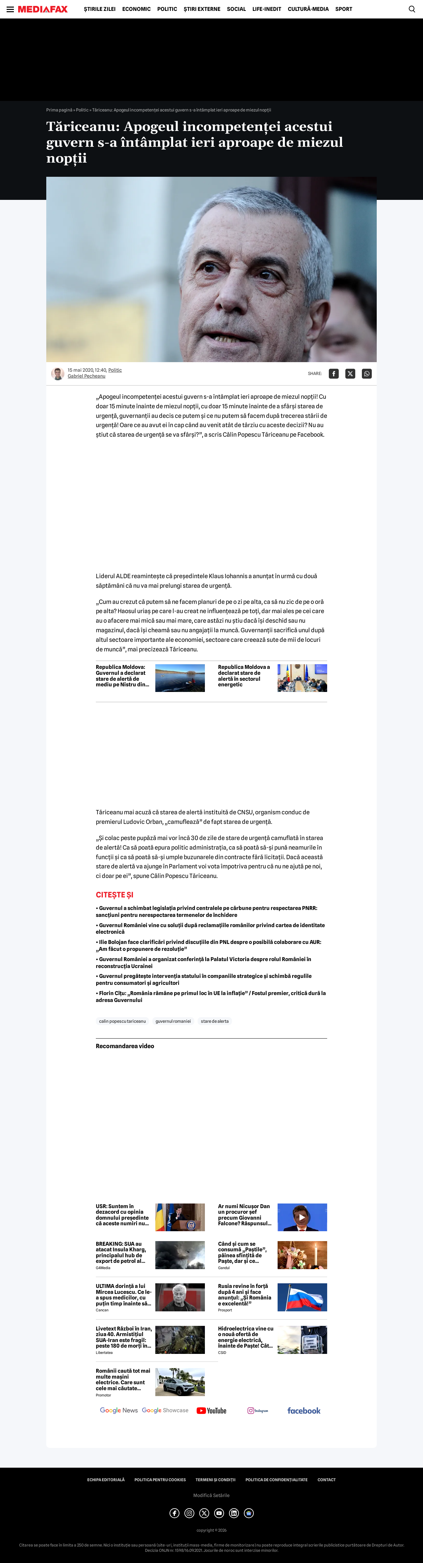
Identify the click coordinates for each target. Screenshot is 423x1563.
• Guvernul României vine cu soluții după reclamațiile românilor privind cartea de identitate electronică (210, 928)
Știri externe (202, 9)
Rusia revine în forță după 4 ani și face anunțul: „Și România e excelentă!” (244, 1294)
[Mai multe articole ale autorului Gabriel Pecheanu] (57, 373)
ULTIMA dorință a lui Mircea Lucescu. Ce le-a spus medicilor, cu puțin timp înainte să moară (124, 1294)
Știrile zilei (100, 9)
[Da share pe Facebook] (334, 374)
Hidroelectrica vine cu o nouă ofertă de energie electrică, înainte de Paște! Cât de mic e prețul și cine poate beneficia (246, 1337)
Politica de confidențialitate (277, 1480)
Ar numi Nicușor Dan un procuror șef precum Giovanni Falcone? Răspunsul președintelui (244, 1215)
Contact (327, 1480)
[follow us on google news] (119, 1411)
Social (236, 9)
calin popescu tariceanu (122, 1021)
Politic (167, 9)
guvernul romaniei (173, 1021)
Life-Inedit (266, 9)
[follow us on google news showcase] (165, 1411)
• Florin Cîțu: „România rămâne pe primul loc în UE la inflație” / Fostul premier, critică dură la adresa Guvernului (211, 996)
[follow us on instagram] (258, 1411)
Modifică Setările (211, 1495)
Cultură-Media (308, 9)
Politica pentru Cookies (160, 1480)
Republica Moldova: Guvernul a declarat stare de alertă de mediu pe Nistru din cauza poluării (120, 675)
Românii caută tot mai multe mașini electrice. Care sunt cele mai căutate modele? (123, 1379)
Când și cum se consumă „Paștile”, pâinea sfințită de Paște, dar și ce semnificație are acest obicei (246, 1252)
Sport (343, 9)
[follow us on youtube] (211, 1411)
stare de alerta (215, 1021)
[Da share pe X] (350, 374)
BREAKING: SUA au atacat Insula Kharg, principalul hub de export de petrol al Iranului (121, 1252)
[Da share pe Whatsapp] (367, 374)
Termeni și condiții (216, 1480)
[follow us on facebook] (304, 1411)
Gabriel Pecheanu (86, 376)
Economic (136, 9)
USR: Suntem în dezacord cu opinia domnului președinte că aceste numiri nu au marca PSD (122, 1215)
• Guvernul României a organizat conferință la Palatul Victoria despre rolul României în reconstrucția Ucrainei (203, 962)
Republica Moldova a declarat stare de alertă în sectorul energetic (244, 675)
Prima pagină (59, 109)
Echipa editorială (106, 1480)
